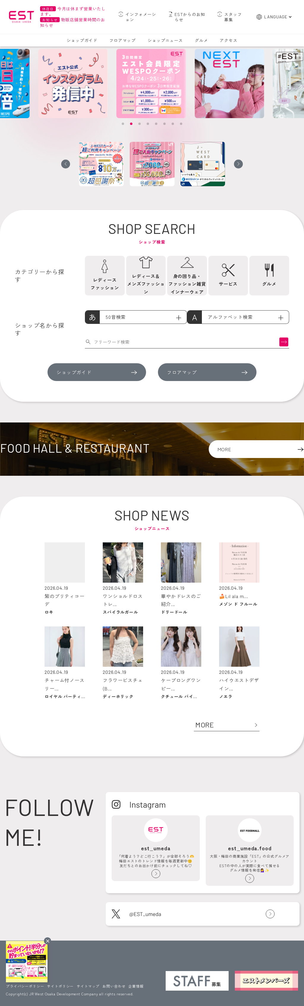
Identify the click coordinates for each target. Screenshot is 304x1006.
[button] (123, 124)
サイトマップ (88, 986)
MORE (204, 724)
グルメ (201, 40)
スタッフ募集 (233, 17)
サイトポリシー (60, 986)
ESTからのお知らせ (190, 17)
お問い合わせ (113, 986)
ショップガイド (81, 40)
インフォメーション (140, 17)
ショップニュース (165, 40)
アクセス (228, 40)
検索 (283, 342)
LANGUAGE (275, 16)
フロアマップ (122, 40)
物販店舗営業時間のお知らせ (72, 22)
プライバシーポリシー (25, 986)
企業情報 (135, 986)
